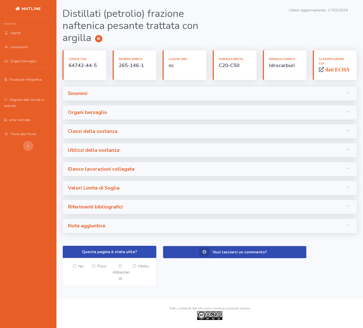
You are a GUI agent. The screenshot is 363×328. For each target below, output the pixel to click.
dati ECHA (336, 69)
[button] (210, 93)
